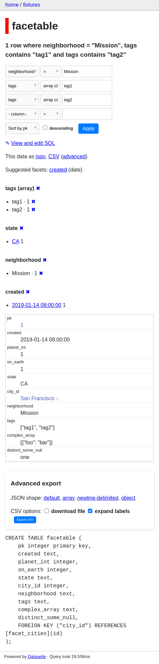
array (68, 498)
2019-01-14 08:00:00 (36, 305)
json (40, 156)
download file (64, 511)
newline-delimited (98, 498)
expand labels (109, 511)
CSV (53, 156)
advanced (74, 156)
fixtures (31, 5)
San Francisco (37, 398)
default (52, 498)
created (58, 170)
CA (15, 241)
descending (58, 128)
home (12, 5)
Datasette (37, 656)
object (128, 498)
